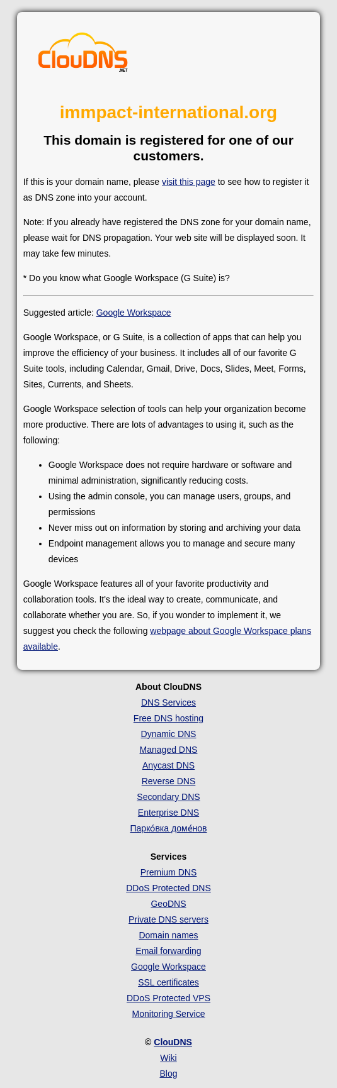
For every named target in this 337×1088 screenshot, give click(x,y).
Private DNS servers (168, 919)
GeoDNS (168, 904)
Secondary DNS (168, 797)
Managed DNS (169, 750)
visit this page (188, 182)
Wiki (168, 1058)
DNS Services (168, 702)
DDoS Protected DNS (168, 888)
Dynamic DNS (169, 734)
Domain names (168, 935)
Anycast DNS (168, 765)
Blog (168, 1074)
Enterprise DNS (168, 813)
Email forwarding (168, 951)
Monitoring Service (168, 1014)
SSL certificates (168, 982)
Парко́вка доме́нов (168, 828)
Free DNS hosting (168, 718)
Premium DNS (168, 872)
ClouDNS (173, 1042)
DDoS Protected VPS (168, 998)
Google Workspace (133, 313)
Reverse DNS (169, 781)
